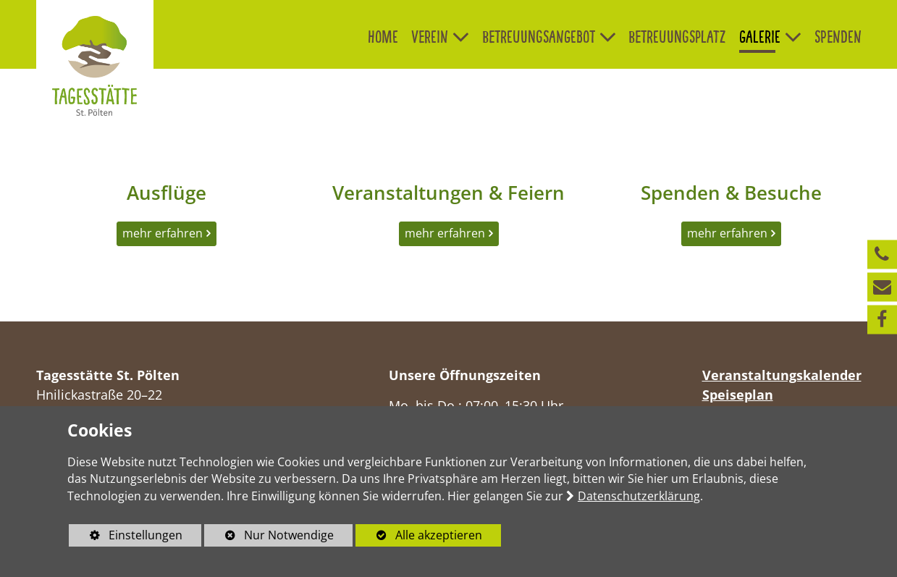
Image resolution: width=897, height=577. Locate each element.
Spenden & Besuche (731, 192)
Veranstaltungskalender (782, 375)
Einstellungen (125, 537)
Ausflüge (166, 192)
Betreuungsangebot (538, 36)
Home (383, 36)
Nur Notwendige (269, 537)
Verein (429, 36)
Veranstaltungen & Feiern (448, 192)
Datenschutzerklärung (639, 496)
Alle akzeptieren (418, 535)
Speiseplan (737, 394)
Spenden (838, 36)
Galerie (759, 36)
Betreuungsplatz (677, 36)
